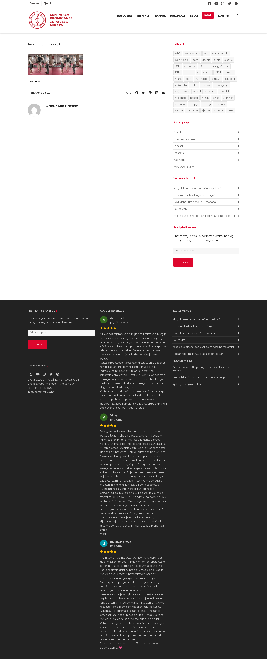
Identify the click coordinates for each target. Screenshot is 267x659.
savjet (216, 97)
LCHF (194, 85)
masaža (206, 85)
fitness (207, 72)
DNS (177, 66)
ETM (177, 72)
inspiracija (201, 78)
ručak (205, 97)
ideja (188, 78)
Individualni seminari (185, 139)
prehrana (210, 91)
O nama (35, 3)
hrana (178, 78)
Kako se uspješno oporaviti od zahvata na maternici (204, 215)
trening (206, 104)
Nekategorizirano (183, 166)
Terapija (159, 15)
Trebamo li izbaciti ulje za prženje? (194, 195)
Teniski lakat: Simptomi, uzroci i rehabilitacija (198, 377)
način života (182, 91)
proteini (224, 91)
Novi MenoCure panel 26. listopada (194, 202)
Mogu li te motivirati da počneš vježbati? (197, 188)
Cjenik (47, 3)
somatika (180, 104)
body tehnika (192, 53)
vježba (179, 110)
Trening (142, 15)
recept (194, 97)
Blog (194, 15)
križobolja (181, 85)
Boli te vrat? (180, 208)
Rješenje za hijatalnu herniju (188, 384)
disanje (228, 59)
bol (206, 53)
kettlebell (230, 78)
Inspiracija (179, 159)
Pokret (177, 132)
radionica (180, 97)
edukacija (190, 66)
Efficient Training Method (214, 66)
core (195, 59)
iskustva (215, 78)
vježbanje (192, 110)
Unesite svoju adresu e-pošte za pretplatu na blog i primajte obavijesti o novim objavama (204, 238)
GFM (218, 72)
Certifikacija (181, 59)
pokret (197, 91)
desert (206, 59)
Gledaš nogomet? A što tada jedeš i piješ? (197, 353)
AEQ (177, 53)
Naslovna (124, 15)
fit (198, 72)
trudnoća (220, 104)
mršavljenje (221, 85)
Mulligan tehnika (182, 360)
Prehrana (178, 152)
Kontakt (224, 15)
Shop (208, 15)
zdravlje (218, 110)
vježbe (206, 110)
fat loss (189, 72)
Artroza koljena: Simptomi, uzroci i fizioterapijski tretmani (201, 369)
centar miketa (220, 53)
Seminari (178, 146)
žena (230, 110)
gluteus (229, 72)
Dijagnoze (177, 15)
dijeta (217, 59)
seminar (228, 97)
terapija (194, 104)
